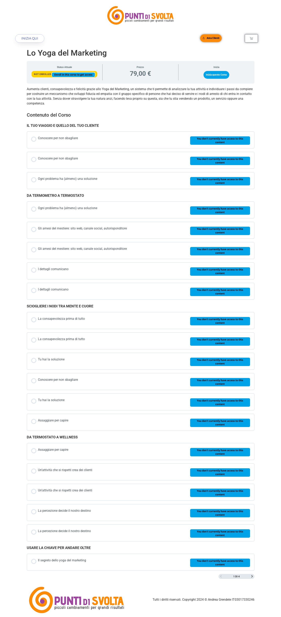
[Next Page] (252, 576)
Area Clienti (211, 38)
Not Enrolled (43, 74)
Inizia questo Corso (216, 74)
